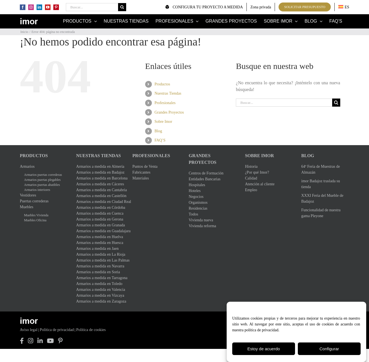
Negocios (196, 197)
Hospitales (197, 185)
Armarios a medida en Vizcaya (100, 295)
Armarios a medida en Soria (98, 272)
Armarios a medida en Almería (100, 166)
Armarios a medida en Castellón (100, 196)
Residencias (198, 208)
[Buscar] (122, 7)
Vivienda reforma (202, 226)
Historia (251, 166)
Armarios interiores (37, 190)
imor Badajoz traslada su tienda (320, 184)
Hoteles (195, 191)
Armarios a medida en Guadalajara (100, 231)
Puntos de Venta (144, 166)
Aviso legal (28, 330)
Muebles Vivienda (36, 215)
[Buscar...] (92, 7)
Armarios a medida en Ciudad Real (100, 202)
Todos (193, 214)
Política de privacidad (57, 330)
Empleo (251, 190)
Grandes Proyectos (169, 112)
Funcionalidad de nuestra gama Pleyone (321, 213)
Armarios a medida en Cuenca (100, 213)
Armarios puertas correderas (43, 175)
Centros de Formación (206, 173)
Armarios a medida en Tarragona (100, 278)
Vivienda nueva (201, 220)
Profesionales (164, 103)
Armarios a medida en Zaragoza (100, 301)
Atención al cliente (260, 184)
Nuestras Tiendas (167, 93)
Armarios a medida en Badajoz (100, 172)
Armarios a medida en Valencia (100, 289)
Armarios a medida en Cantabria (100, 190)
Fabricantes (141, 172)
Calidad (251, 178)
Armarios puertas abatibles (42, 185)
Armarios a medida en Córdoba (100, 207)
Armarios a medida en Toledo (99, 284)
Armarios (27, 166)
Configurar (329, 349)
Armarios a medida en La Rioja (100, 254)
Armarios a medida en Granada (100, 225)
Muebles (26, 207)
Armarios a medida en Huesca (99, 243)
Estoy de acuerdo (263, 349)
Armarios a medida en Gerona (99, 219)
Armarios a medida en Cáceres (100, 184)
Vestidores (28, 195)
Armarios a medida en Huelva (99, 237)
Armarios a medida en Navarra (100, 266)
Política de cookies (91, 330)
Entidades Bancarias (205, 179)
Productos (162, 84)
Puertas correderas (34, 201)
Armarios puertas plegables (42, 180)
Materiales (140, 178)
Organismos (198, 202)
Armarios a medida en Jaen (97, 248)
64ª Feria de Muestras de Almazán (320, 169)
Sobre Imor (163, 121)
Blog (158, 131)
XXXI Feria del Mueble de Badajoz (322, 198)
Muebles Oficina (35, 220)
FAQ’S (159, 140)
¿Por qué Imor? (257, 172)
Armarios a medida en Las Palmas (100, 260)
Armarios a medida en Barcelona (100, 178)
